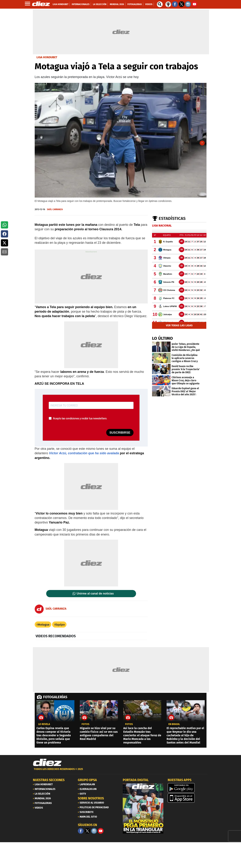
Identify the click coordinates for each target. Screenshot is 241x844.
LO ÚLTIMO (162, 340)
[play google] (188, 789)
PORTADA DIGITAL (136, 782)
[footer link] (120, 773)
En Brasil (174, 726)
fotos (85, 726)
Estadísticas (172, 220)
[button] (4, 224)
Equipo (60, 626)
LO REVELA (44, 726)
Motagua (43, 626)
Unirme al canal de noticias (95, 595)
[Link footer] (47, 764)
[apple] (188, 799)
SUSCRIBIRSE (119, 434)
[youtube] (101, 832)
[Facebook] (81, 832)
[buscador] (160, 4)
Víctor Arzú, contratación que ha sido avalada (84, 455)
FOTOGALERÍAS (55, 699)
